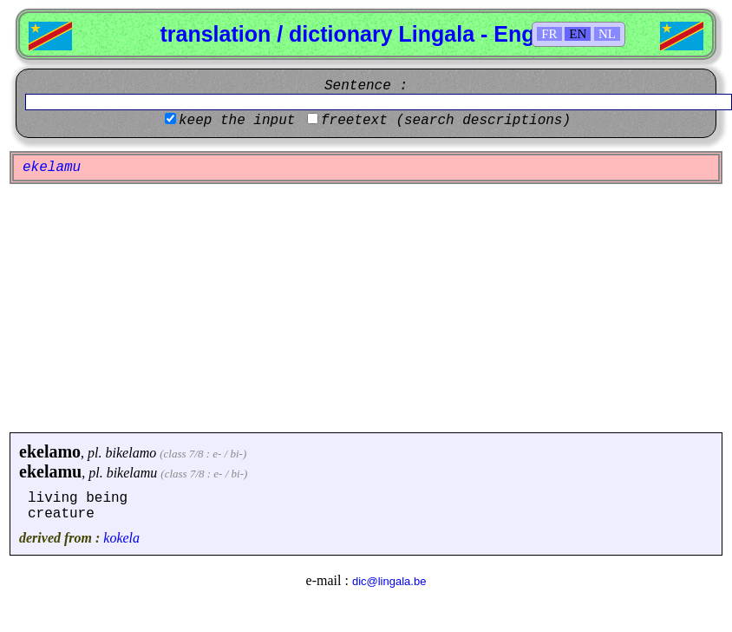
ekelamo (50, 451)
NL (607, 34)
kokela (121, 537)
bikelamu (132, 472)
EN (577, 34)
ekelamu (50, 471)
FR (549, 34)
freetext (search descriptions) (446, 120)
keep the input (237, 120)
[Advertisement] (366, 308)
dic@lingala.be (389, 581)
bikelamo (131, 452)
